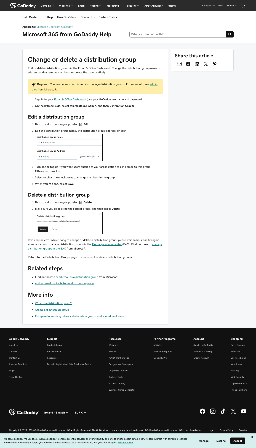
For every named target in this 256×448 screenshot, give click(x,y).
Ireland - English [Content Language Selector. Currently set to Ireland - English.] (56, 412)
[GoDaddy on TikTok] (223, 413)
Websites (235, 351)
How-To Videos (66, 17)
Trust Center (15, 377)
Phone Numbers (239, 390)
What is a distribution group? (53, 303)
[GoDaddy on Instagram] (213, 413)
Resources (52, 358)
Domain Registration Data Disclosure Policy (69, 364)
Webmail (113, 345)
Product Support (55, 345)
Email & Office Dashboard (70, 99)
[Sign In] (232, 5)
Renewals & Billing (202, 351)
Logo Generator (239, 383)
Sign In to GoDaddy (203, 345)
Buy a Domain (238, 345)
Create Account (201, 358)
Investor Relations (18, 364)
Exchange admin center (107, 244)
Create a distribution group (52, 309)
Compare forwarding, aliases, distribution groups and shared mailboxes (79, 316)
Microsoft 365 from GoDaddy (54, 26)
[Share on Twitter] (205, 64)
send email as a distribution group (77, 276)
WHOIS (112, 351)
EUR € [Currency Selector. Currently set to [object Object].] (81, 412)
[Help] (221, 5)
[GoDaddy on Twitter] (233, 413)
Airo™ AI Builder (154, 5)
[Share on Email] (179, 64)
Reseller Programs (162, 351)
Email (81, 5)
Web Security (237, 377)
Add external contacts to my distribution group (64, 283)
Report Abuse (54, 351)
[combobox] (177, 34)
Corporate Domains (119, 370)
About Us (13, 345)
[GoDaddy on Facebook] (202, 413)
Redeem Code (116, 377)
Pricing (172, 5)
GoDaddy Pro (160, 358)
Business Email (238, 358)
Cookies (243, 430)
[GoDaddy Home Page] (24, 412)
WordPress (236, 364)
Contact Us (88, 17)
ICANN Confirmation (119, 358)
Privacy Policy (226, 430)
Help (50, 17)
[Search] (230, 34)
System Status (108, 17)
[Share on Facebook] (188, 64)
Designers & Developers (121, 364)
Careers (13, 351)
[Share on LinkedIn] (197, 64)
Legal (12, 370)
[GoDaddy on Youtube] (244, 413)
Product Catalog (117, 383)
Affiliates (157, 345)
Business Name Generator (122, 390)
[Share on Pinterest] (214, 64)
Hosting (235, 370)
